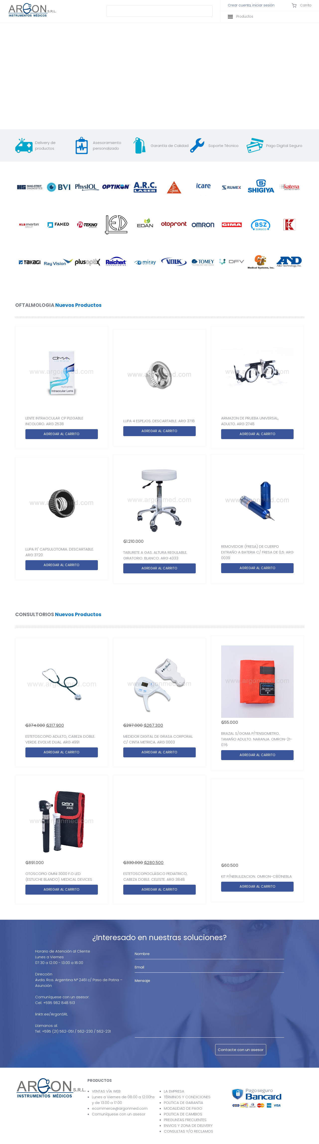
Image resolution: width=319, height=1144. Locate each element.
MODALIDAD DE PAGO (183, 1108)
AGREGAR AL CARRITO (61, 434)
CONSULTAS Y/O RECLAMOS (188, 1131)
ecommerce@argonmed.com (120, 1108)
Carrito (302, 5)
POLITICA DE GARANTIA (183, 1102)
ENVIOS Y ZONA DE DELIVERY (188, 1125)
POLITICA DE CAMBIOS (183, 1114)
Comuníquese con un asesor (118, 1114)
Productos (240, 16)
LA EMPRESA (174, 1091)
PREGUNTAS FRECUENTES (185, 1119)
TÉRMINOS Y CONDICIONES (187, 1096)
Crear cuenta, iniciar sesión (251, 5)
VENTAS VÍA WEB (106, 1091)
